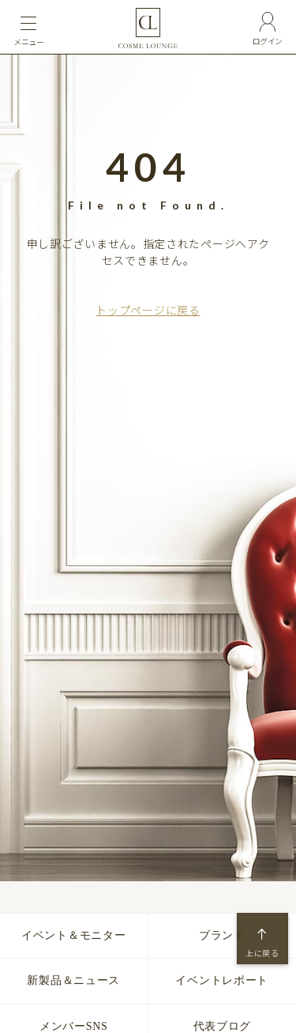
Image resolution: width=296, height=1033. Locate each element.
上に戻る (262, 953)
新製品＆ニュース (73, 980)
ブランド (222, 935)
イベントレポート (221, 980)
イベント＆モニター (73, 935)
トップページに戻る (148, 310)
